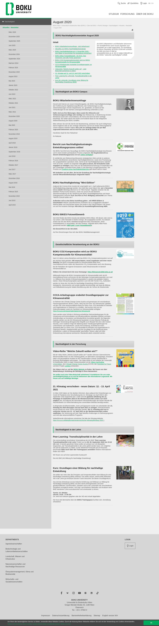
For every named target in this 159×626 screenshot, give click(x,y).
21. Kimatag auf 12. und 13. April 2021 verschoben (72, 73)
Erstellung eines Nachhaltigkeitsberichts (75, 169)
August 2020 (13, 121)
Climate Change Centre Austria (77, 364)
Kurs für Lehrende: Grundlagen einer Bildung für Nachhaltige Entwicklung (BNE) (71, 81)
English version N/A (110, 615)
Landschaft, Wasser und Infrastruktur (15, 557)
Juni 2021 (12, 107)
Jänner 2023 (13, 85)
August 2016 (13, 183)
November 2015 (14, 196)
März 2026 (12, 32)
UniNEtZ (68, 366)
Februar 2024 (13, 67)
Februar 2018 (13, 160)
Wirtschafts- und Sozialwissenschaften (14, 580)
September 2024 (14, 59)
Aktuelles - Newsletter (11, 27)
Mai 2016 (12, 187)
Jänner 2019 (13, 147)
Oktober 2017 (13, 165)
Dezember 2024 (14, 54)
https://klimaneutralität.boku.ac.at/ (100, 272)
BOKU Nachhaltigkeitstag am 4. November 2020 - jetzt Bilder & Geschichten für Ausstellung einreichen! (73, 52)
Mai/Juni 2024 (13, 63)
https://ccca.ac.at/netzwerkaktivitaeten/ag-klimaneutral (71, 311)
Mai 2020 (12, 125)
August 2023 (13, 76)
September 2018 (14, 152)
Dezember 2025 (14, 36)
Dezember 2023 (14, 72)
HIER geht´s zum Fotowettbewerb (79, 225)
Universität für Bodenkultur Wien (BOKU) (74, 25)
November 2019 (14, 134)
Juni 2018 (12, 156)
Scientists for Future (104, 364)
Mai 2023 (12, 81)
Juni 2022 (12, 94)
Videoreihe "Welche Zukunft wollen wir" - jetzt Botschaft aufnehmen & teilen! (70, 70)
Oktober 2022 (13, 90)
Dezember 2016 (14, 178)
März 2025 (12, 50)
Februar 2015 (13, 191)
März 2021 (12, 112)
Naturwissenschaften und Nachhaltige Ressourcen (15, 565)
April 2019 (12, 143)
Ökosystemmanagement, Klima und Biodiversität (19, 573)
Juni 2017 (12, 169)
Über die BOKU (91, 25)
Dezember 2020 (14, 116)
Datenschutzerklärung (60, 615)
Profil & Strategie (103, 25)
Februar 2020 (13, 129)
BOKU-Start (56, 25)
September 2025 (14, 41)
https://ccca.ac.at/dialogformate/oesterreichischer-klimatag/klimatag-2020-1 (78, 420)
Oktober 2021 (13, 103)
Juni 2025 (12, 45)
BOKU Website (79, 369)
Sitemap (97, 615)
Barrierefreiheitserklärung (81, 615)
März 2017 (12, 174)
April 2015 (12, 205)
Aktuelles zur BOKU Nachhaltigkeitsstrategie (70, 49)
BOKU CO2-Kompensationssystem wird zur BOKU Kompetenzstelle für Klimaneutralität (72, 61)
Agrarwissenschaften (14, 544)
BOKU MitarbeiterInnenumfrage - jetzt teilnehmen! (72, 46)
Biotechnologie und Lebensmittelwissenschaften (17, 550)
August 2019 (13, 138)
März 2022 (12, 98)
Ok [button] (151, 623)
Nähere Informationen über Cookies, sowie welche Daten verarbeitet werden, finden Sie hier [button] (39, 624)
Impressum (45, 615)
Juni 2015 (12, 200)
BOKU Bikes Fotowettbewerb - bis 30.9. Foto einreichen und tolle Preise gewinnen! (70, 57)
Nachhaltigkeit (10, 21)
